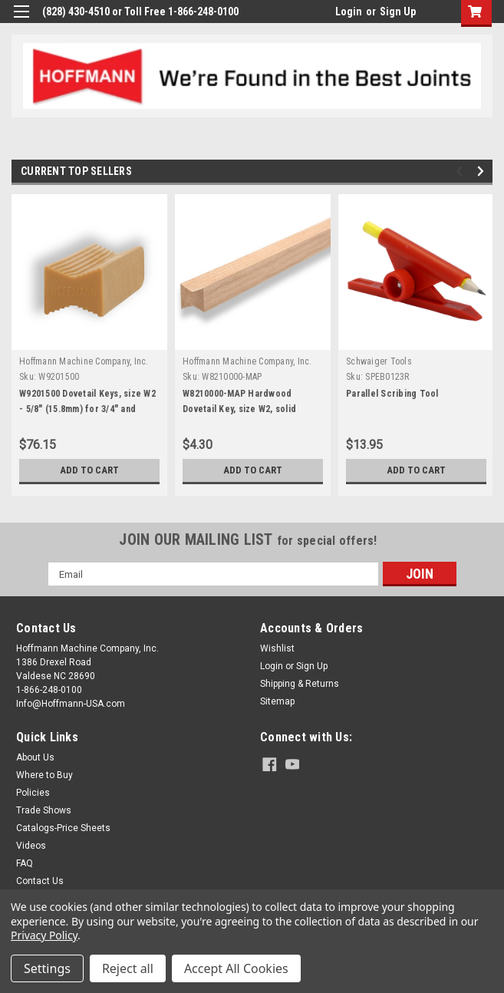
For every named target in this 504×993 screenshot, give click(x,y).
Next (483, 171)
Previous (461, 171)
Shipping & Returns (299, 683)
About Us (35, 757)
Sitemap (277, 701)
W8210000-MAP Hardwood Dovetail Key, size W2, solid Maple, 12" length (239, 409)
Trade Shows (43, 810)
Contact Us (40, 881)
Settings (47, 968)
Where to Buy (44, 775)
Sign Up (398, 11)
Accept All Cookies (236, 968)
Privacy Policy (44, 935)
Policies (33, 792)
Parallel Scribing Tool (392, 393)
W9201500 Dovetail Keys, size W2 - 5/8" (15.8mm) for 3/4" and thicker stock (87, 409)
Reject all (127, 968)
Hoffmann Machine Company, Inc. (84, 361)
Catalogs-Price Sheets (63, 828)
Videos (31, 845)
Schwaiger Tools (379, 361)
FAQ (24, 863)
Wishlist (277, 648)
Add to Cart (89, 470)
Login (348, 11)
